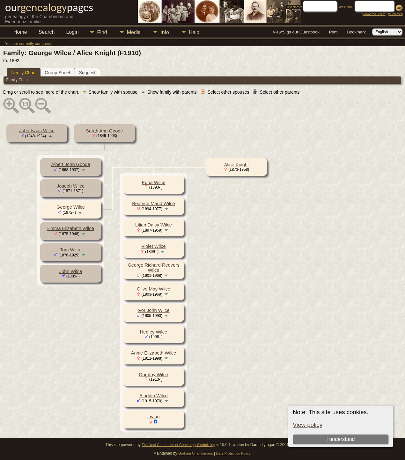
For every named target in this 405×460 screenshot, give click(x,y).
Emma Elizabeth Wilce (70, 228)
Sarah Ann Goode (104, 130)
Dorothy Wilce (153, 374)
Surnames (395, 14)
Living (153, 416)
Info (164, 32)
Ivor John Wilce (153, 310)
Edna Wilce (153, 182)
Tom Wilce (71, 249)
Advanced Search (374, 14)
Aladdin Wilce (153, 395)
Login (72, 32)
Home (20, 32)
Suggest (87, 72)
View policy (307, 424)
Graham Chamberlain (195, 453)
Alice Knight (236, 164)
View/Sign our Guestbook (296, 32)
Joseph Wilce (71, 186)
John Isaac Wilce (37, 130)
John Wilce (70, 271)
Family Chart (23, 72)
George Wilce (70, 207)
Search (47, 32)
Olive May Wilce (153, 288)
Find (102, 32)
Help (194, 32)
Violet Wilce (153, 246)
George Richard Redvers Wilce (153, 267)
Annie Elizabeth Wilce (153, 353)
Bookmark (356, 32)
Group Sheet (57, 72)
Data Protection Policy (233, 453)
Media (134, 32)
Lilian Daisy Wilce (153, 224)
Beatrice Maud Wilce (153, 203)
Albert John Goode (70, 164)
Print (333, 32)
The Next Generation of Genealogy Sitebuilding (178, 445)
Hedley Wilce (153, 331)
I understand (340, 439)
